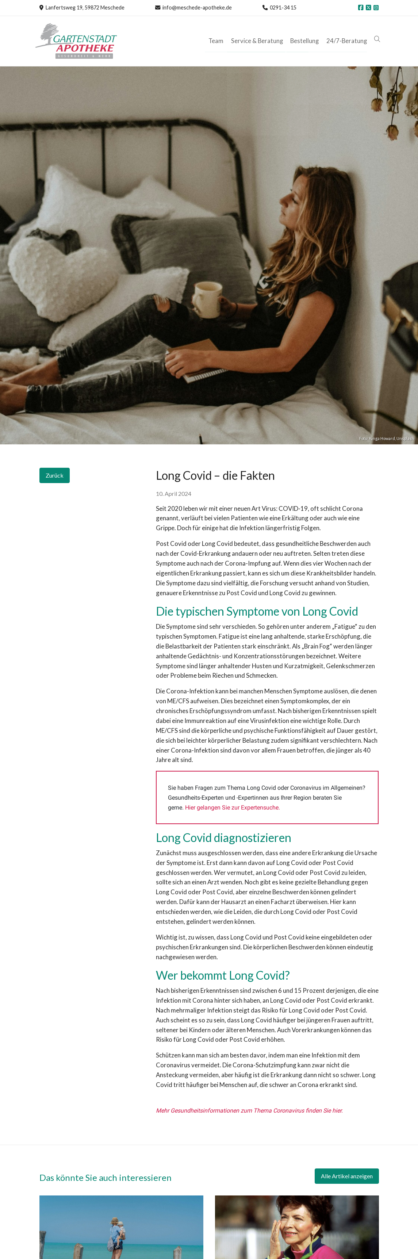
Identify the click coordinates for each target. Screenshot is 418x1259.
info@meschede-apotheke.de (197, 7)
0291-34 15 (283, 7)
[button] (378, 39)
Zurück (55, 475)
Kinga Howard (382, 438)
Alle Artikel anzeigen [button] (347, 1175)
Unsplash (405, 438)
